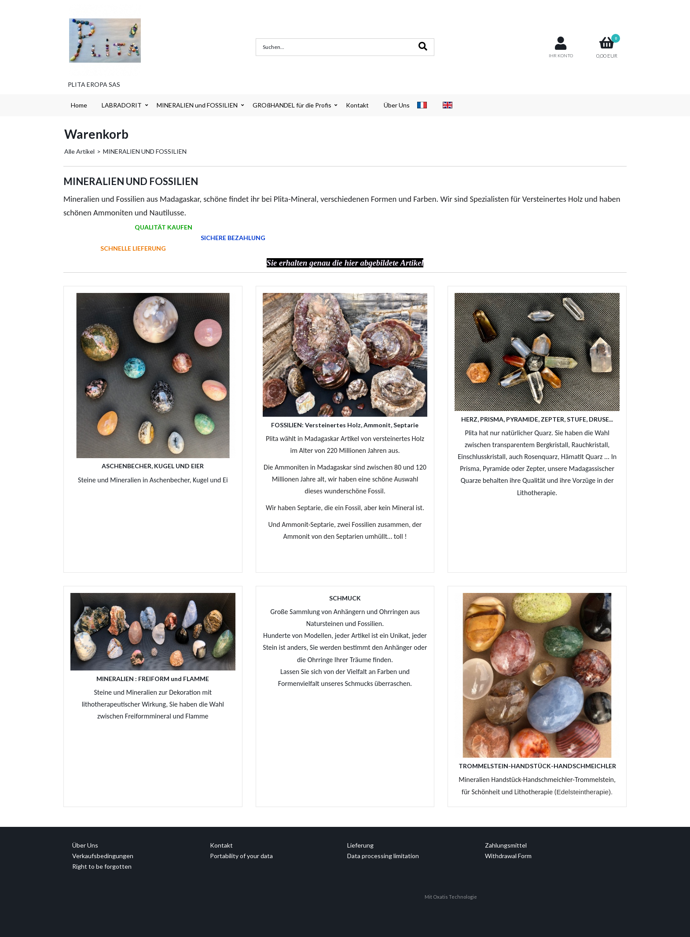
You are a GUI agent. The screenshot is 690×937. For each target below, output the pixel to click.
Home (79, 105)
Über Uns (397, 105)
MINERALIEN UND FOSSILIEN (145, 151)
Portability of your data (241, 855)
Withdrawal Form (508, 855)
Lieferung (360, 845)
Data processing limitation (383, 855)
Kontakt (357, 105)
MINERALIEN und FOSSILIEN (197, 105)
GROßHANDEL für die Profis (292, 105)
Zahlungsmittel (506, 845)
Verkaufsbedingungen (102, 855)
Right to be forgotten (102, 866)
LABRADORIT (122, 105)
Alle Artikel (79, 151)
